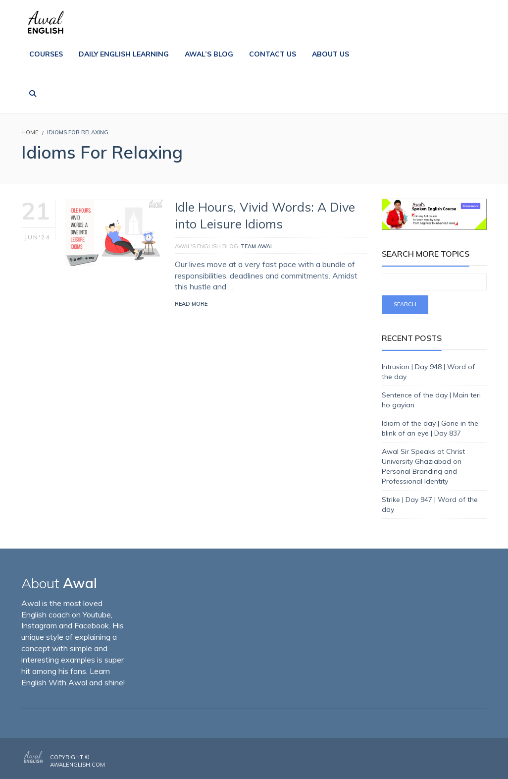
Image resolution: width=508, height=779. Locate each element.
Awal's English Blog (206, 246)
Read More (191, 303)
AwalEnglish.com (77, 764)
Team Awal (257, 246)
